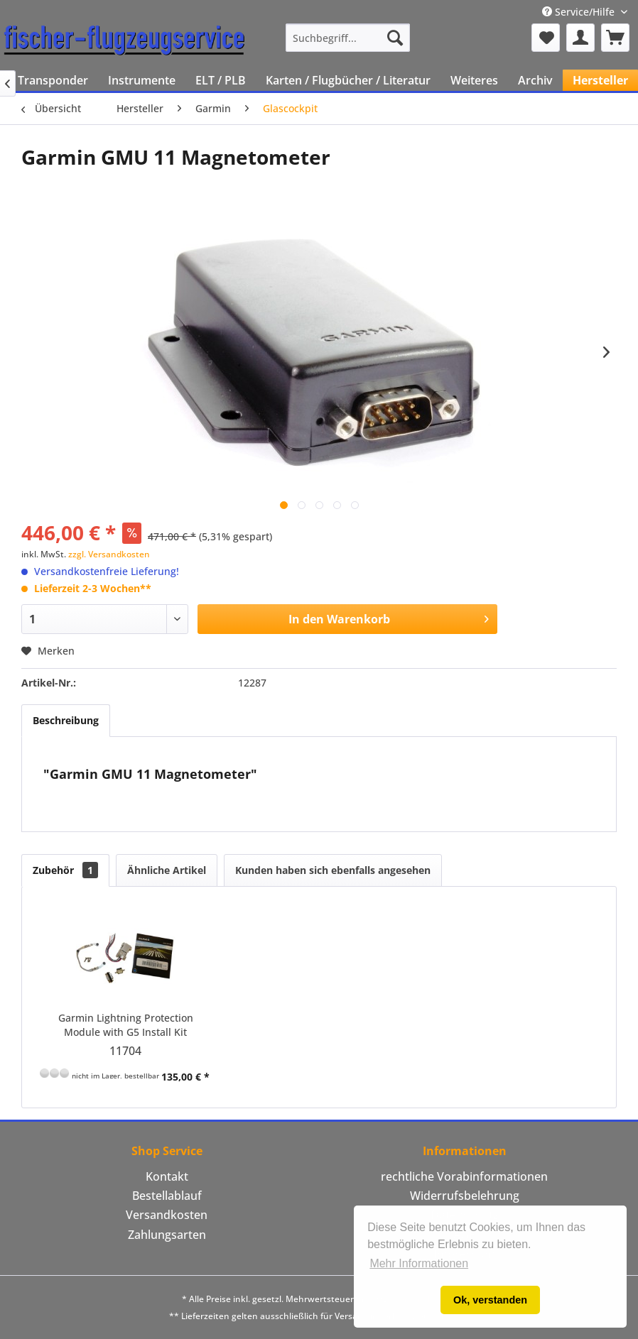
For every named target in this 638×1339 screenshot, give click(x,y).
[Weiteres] (474, 80)
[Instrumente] (141, 80)
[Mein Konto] (580, 37)
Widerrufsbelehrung (464, 1195)
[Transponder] (53, 80)
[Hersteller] (600, 80)
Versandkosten (166, 1215)
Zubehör (65, 870)
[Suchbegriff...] (348, 37)
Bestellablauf (167, 1195)
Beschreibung (66, 720)
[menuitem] (348, 37)
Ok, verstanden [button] (490, 1300)
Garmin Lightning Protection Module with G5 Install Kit (125, 1025)
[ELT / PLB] (220, 80)
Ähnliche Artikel (166, 870)
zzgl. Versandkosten (109, 554)
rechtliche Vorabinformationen (464, 1176)
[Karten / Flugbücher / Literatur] (348, 80)
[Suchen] (395, 37)
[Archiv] (535, 80)
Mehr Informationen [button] (418, 1263)
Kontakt (167, 1176)
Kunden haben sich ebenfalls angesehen (333, 870)
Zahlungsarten (167, 1234)
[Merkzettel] (545, 37)
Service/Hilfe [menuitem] (579, 11)
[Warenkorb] (615, 37)
